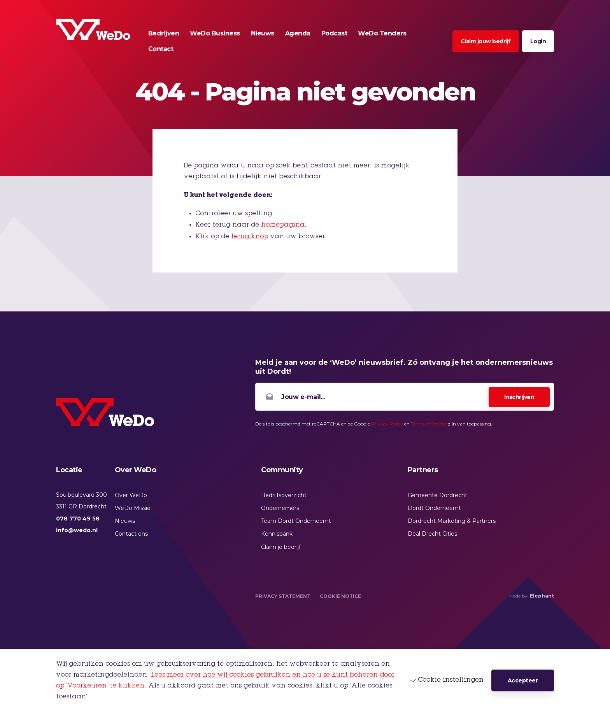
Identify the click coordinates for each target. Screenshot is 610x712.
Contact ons (131, 533)
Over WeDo (131, 495)
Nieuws (125, 520)
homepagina (283, 225)
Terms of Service (429, 424)
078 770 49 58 (78, 518)
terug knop (249, 237)
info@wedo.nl (77, 530)
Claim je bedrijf (281, 546)
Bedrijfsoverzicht (284, 495)
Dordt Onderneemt (434, 508)
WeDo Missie (133, 508)
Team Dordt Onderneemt (296, 520)
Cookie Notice (340, 596)
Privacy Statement (282, 596)
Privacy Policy (387, 424)
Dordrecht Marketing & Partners (452, 520)
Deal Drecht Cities (432, 533)
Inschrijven (519, 397)
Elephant (542, 596)
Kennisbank (277, 533)
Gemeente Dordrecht (437, 495)
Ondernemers (280, 508)
